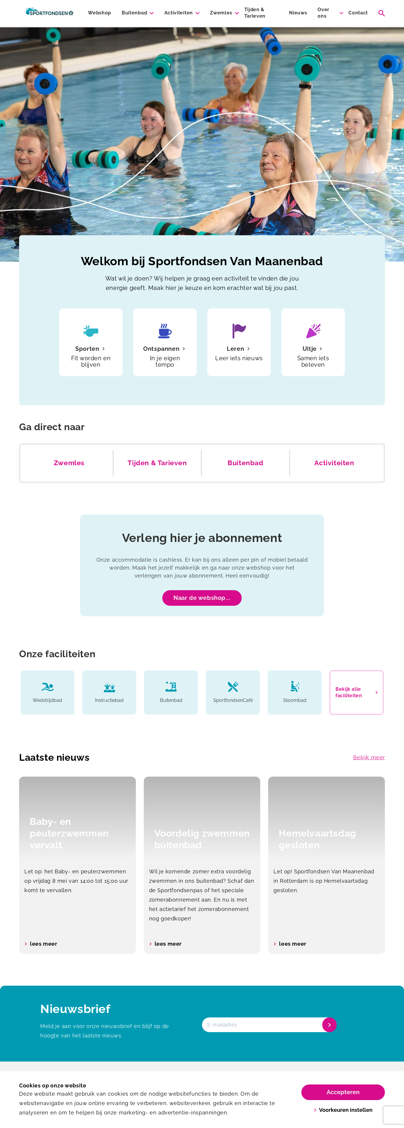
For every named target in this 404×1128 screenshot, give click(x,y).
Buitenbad (134, 13)
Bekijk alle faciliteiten (356, 692)
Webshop (99, 13)
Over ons (323, 13)
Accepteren (343, 1092)
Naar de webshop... (202, 597)
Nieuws (298, 13)
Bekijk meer (369, 757)
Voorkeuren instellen (343, 1110)
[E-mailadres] (268, 1024)
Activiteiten (178, 13)
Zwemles (221, 13)
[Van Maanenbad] (49, 13)
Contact (358, 13)
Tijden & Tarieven (255, 13)
